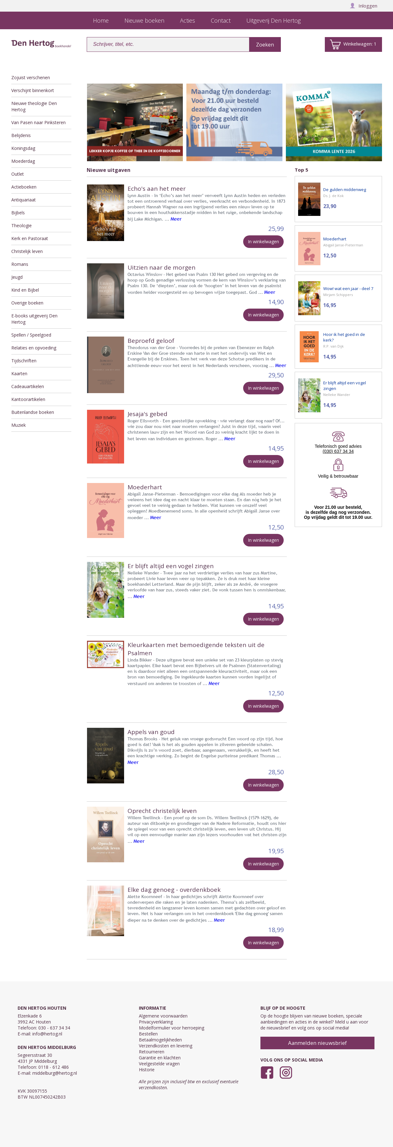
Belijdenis (21, 135)
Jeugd (17, 277)
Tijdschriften (23, 361)
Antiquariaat (23, 200)
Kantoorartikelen (28, 399)
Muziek (18, 425)
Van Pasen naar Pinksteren (38, 122)
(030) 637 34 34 (338, 451)
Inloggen (363, 6)
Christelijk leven (27, 251)
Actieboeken (23, 187)
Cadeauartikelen (27, 386)
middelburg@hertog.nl (54, 1073)
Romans (19, 264)
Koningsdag (23, 148)
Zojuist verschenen (30, 77)
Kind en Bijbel (25, 290)
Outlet (17, 174)
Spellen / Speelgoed (31, 335)
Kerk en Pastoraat (29, 238)
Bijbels (18, 213)
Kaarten (19, 373)
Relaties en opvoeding (33, 348)
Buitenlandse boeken (32, 412)
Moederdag (23, 161)
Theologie (21, 225)
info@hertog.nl (47, 1034)
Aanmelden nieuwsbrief (317, 1042)
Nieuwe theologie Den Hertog (34, 106)
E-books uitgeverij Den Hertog (34, 319)
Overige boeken (27, 303)
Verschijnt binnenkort (32, 90)
